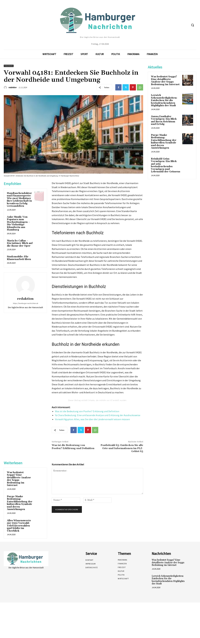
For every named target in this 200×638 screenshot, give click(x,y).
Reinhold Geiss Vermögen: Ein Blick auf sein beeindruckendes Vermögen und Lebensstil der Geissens (165, 165)
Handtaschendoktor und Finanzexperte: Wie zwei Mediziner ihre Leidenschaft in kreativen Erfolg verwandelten (19, 200)
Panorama (9, 66)
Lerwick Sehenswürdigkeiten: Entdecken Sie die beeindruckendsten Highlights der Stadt (164, 100)
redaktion (12, 87)
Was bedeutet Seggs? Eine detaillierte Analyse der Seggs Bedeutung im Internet (19, 479)
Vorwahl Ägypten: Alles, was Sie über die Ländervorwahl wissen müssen (92, 419)
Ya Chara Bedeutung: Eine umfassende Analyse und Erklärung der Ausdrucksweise (97, 415)
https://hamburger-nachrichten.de (25, 303)
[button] (192, 25)
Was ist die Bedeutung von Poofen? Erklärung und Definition (87, 411)
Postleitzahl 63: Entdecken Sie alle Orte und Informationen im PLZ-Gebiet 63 (122, 448)
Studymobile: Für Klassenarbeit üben (19, 258)
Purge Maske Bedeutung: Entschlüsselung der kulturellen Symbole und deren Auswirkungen (19, 503)
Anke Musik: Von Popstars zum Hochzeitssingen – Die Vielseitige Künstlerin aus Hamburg (18, 223)
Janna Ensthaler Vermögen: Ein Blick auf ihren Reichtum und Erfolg (164, 120)
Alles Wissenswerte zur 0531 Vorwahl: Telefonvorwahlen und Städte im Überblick (19, 525)
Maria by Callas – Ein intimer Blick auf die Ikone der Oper (20, 243)
